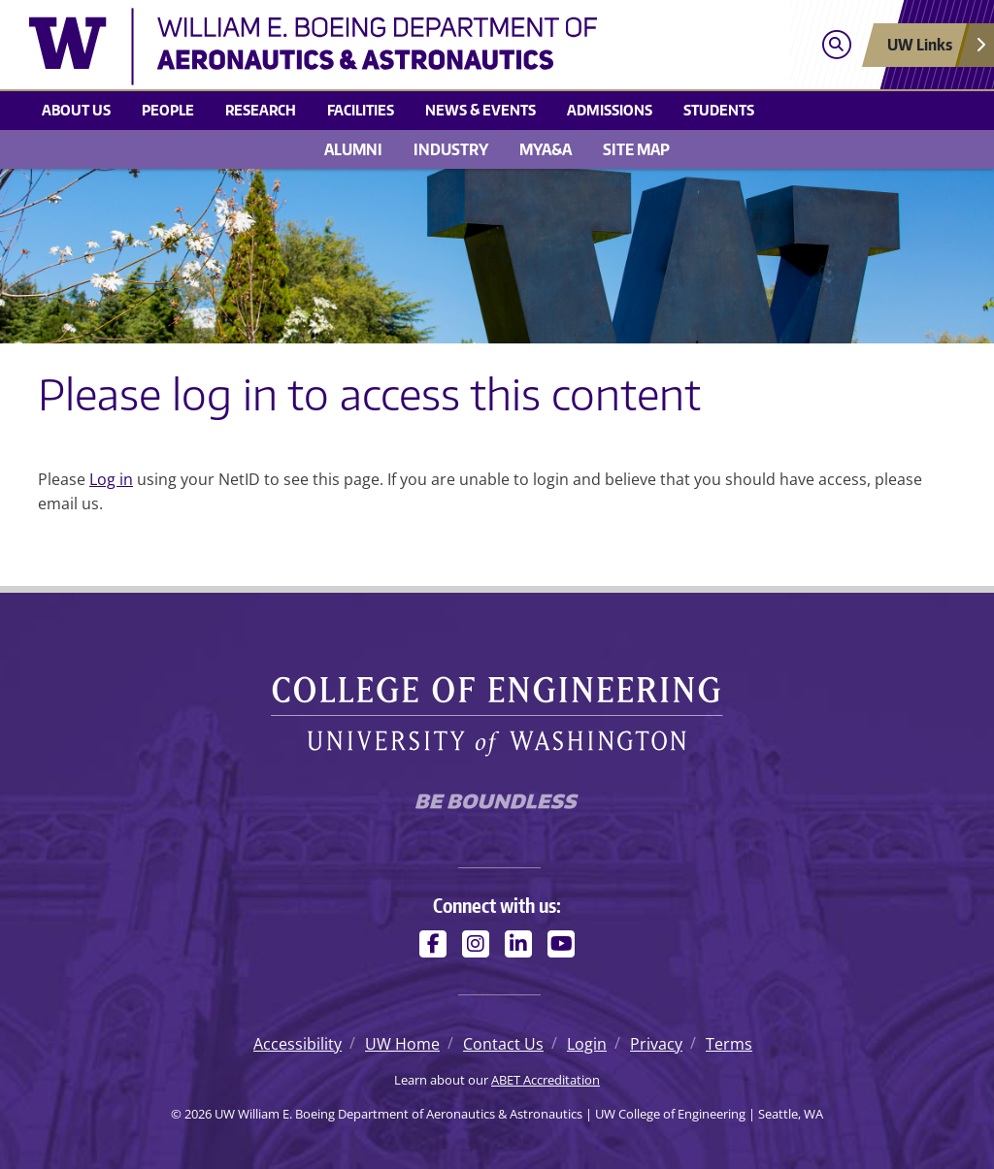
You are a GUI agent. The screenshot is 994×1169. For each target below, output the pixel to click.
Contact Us (503, 1044)
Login (587, 1044)
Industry (451, 149)
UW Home (402, 1044)
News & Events (480, 109)
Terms (729, 1044)
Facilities (360, 109)
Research (260, 109)
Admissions (609, 109)
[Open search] (836, 45)
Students (718, 109)
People (168, 109)
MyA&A (545, 149)
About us (76, 109)
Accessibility (297, 1044)
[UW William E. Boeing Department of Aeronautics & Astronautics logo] (379, 46)
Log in (111, 479)
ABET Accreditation (545, 1079)
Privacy (656, 1044)
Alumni (353, 149)
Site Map (636, 149)
